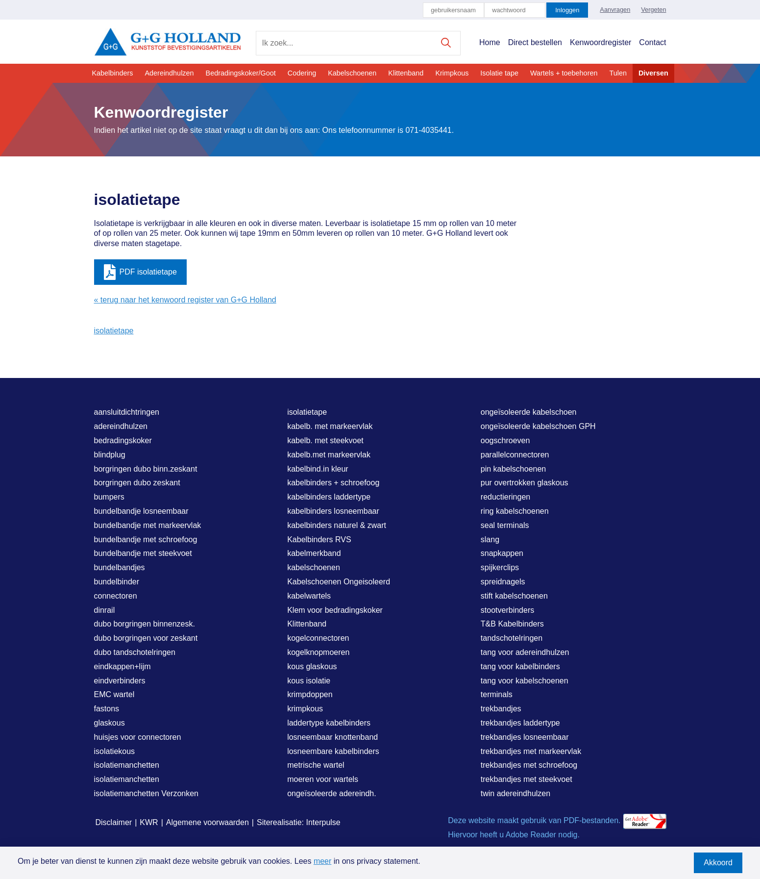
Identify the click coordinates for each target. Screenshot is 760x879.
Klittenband (306, 624)
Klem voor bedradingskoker (335, 610)
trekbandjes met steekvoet (526, 779)
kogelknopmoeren (318, 652)
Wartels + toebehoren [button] (563, 73)
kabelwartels (309, 596)
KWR (149, 822)
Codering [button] (302, 73)
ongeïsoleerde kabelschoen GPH (538, 426)
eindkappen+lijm (122, 666)
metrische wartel (315, 765)
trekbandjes (501, 708)
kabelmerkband (314, 553)
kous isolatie (308, 681)
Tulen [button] (617, 73)
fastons (107, 708)
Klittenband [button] (405, 73)
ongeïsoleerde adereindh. (331, 793)
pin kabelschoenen (513, 469)
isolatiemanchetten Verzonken (146, 793)
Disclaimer (114, 822)
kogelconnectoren (318, 638)
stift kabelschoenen (514, 596)
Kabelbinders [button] (112, 73)
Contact (652, 42)
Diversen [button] (653, 73)
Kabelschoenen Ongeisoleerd (338, 582)
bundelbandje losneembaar (141, 511)
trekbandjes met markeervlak (531, 751)
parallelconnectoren (515, 455)
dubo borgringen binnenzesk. (144, 624)
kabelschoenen (313, 567)
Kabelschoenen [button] (352, 73)
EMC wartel (114, 694)
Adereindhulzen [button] (169, 73)
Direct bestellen (535, 42)
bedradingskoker (123, 440)
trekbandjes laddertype (520, 723)
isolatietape (114, 330)
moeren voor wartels (322, 779)
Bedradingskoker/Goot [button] (241, 73)
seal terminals (505, 525)
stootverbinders (507, 610)
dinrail (104, 610)
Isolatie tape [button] (499, 73)
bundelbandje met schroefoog (145, 539)
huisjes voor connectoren (137, 737)
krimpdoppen (310, 694)
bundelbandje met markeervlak (147, 525)
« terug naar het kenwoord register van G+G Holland (185, 300)
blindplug (109, 455)
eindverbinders (120, 681)
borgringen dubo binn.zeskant (145, 469)
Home (489, 42)
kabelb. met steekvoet (325, 440)
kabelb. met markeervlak (329, 426)
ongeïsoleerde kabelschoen (529, 412)
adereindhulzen (120, 426)
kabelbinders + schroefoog (333, 482)
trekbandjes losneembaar (525, 737)
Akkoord (718, 862)
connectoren (115, 596)
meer (322, 861)
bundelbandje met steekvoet (143, 553)
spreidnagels (503, 582)
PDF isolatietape (140, 272)
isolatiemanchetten (126, 765)
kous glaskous (312, 666)
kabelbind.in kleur (317, 469)
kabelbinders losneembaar (333, 511)
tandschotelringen (511, 638)
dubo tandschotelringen (134, 652)
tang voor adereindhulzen (525, 652)
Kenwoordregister (600, 42)
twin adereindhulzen (515, 793)
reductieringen (505, 497)
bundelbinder (117, 582)
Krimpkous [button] (451, 73)
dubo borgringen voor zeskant (146, 638)
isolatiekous (114, 751)
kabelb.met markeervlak (328, 455)
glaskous (109, 723)
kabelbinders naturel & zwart (336, 525)
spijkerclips (500, 567)
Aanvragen (615, 9)
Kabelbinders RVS (319, 539)
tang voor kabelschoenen (524, 681)
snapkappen (502, 553)
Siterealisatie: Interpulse (299, 822)
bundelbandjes (119, 567)
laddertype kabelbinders (328, 723)
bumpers (109, 497)
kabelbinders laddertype (328, 497)
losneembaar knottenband (332, 737)
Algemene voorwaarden (207, 822)
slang (490, 539)
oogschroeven (505, 440)
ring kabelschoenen (515, 511)
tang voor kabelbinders (520, 666)
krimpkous (305, 708)
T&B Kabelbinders (512, 624)
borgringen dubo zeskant (137, 482)
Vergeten (653, 9)
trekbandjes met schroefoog (529, 765)
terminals (497, 694)
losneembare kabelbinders (333, 751)
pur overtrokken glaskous (524, 482)
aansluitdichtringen (126, 412)
